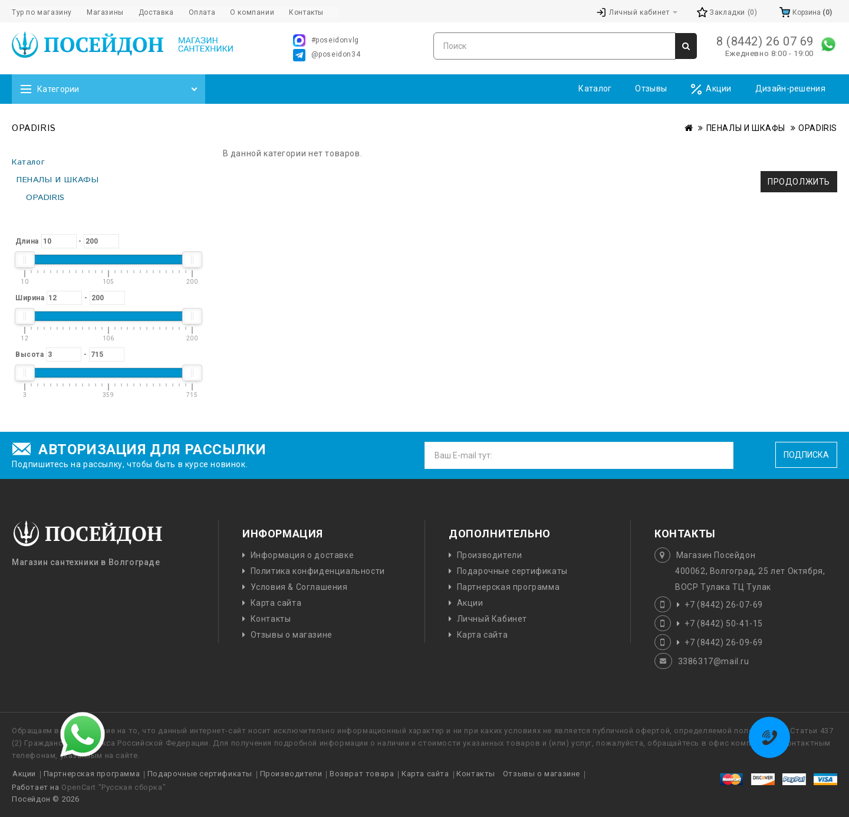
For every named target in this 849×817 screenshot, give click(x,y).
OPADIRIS (817, 128)
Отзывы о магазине (292, 634)
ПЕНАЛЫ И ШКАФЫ (745, 128)
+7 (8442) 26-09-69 (724, 642)
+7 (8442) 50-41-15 (724, 623)
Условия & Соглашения (299, 587)
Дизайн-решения (790, 88)
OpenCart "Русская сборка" (113, 787)
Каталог (594, 88)
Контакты (271, 619)
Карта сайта (276, 603)
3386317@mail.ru (713, 661)
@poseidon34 (327, 55)
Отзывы (651, 88)
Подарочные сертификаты (512, 571)
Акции (711, 89)
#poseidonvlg (326, 40)
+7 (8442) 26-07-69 (724, 604)
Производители (489, 555)
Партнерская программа (508, 587)
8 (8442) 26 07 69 (765, 41)
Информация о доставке (302, 555)
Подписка (806, 455)
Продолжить (799, 181)
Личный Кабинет (492, 619)
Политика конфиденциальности (318, 571)
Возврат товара (362, 773)
